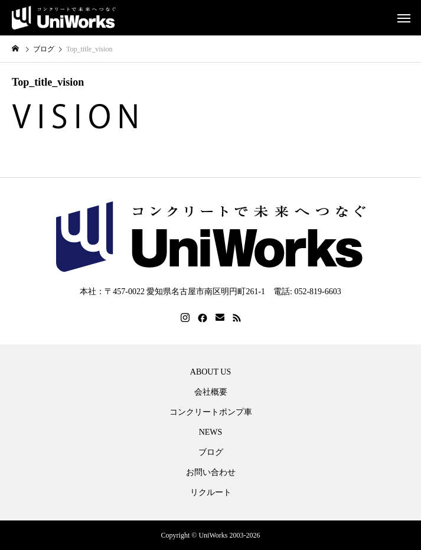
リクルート (210, 493)
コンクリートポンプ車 (210, 412)
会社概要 (210, 392)
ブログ (210, 452)
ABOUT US (210, 372)
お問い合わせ (211, 472)
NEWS (211, 432)
